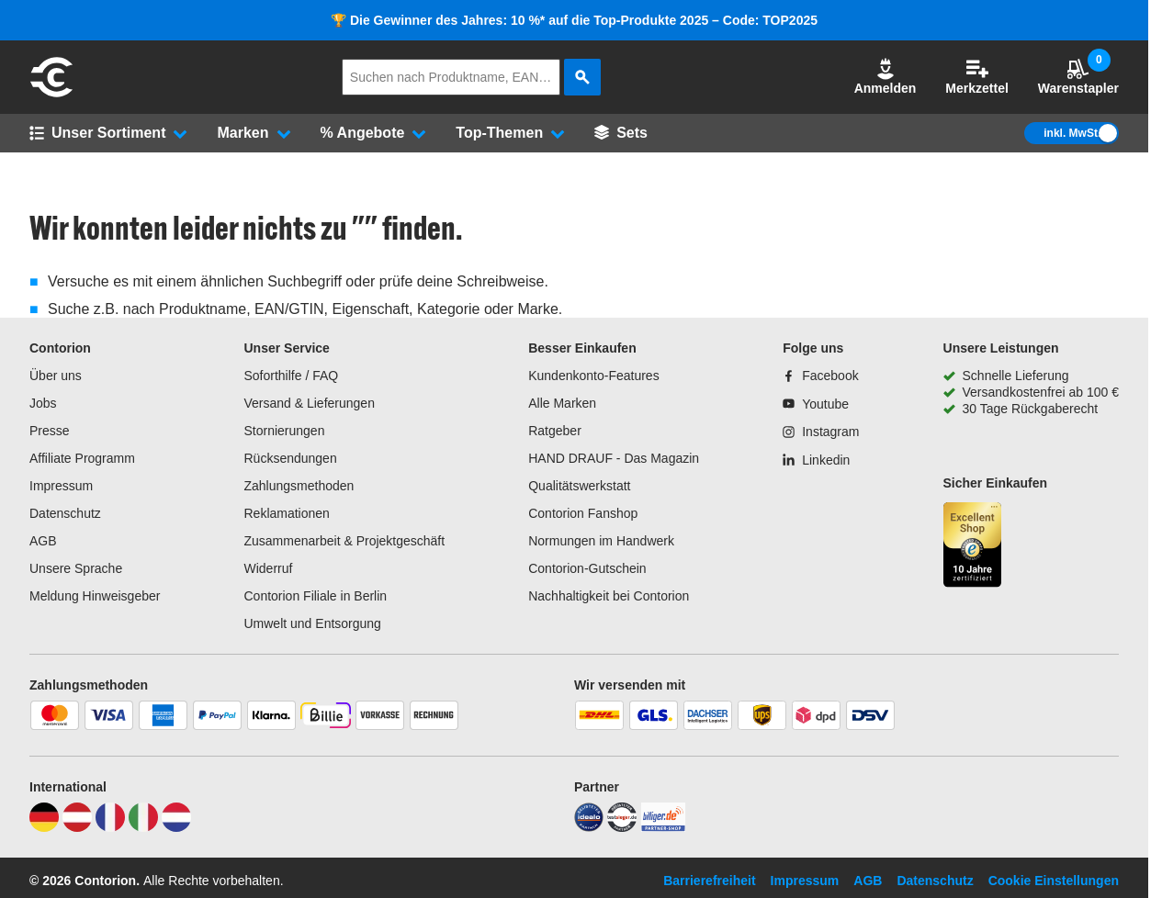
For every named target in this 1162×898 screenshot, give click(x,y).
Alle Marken (562, 403)
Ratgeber (554, 430)
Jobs (43, 403)
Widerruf (267, 568)
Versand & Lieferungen (308, 403)
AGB (43, 540)
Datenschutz (65, 513)
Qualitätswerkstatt (579, 485)
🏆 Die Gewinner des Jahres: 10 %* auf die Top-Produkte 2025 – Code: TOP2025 (574, 20)
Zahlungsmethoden (298, 485)
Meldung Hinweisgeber (94, 596)
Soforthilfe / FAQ (290, 375)
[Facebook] (820, 375)
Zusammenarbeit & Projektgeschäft (344, 540)
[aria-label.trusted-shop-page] (972, 546)
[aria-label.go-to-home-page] (51, 94)
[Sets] (621, 133)
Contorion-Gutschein (587, 568)
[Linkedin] (816, 460)
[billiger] (663, 827)
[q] (451, 77)
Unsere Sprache (75, 568)
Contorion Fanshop (582, 513)
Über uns (55, 375)
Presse (49, 430)
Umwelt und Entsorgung (311, 623)
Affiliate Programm (82, 458)
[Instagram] (821, 431)
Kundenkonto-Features (593, 375)
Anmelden (885, 76)
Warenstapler (1078, 76)
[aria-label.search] (582, 77)
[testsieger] (622, 827)
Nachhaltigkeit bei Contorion (608, 596)
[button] (885, 77)
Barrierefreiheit (709, 880)
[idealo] (589, 827)
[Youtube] (816, 404)
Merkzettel (976, 76)
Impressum (61, 485)
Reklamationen (286, 513)
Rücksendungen (289, 458)
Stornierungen (283, 430)
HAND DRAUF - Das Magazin (613, 458)
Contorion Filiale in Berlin (315, 596)
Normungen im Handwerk (601, 540)
